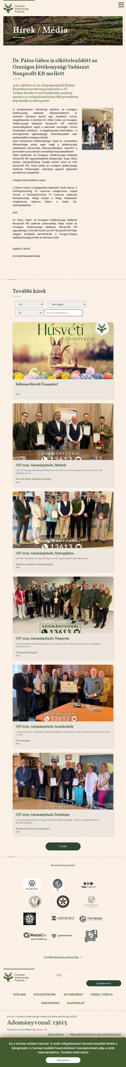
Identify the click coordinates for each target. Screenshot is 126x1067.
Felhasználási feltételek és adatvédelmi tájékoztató (95, 1034)
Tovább (63, 846)
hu (58, 975)
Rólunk (19, 995)
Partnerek (50, 1003)
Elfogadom (63, 1060)
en (67, 975)
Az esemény (73, 995)
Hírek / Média (102, 995)
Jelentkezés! (103, 983)
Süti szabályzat (55, 1034)
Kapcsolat (76, 1003)
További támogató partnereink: (61, 957)
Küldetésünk (45, 995)
